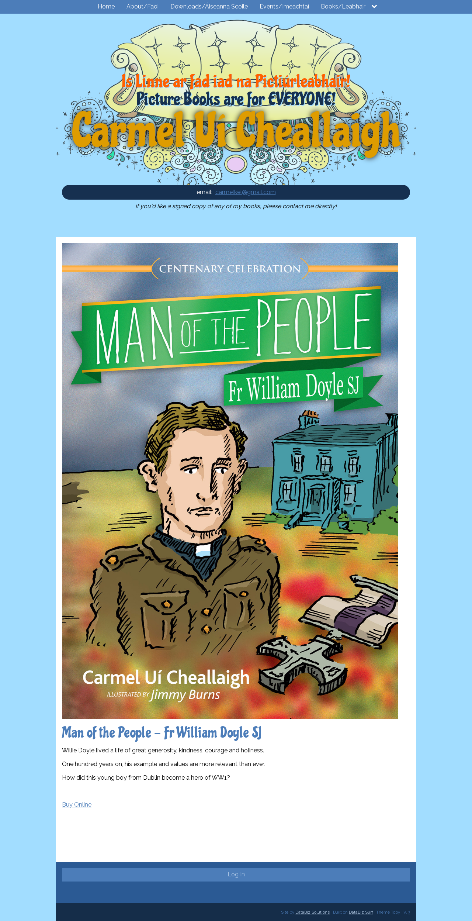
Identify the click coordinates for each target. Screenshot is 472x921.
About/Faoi (142, 6)
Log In (236, 874)
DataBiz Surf (361, 912)
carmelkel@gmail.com (245, 192)
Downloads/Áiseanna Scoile (209, 6)
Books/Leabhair (343, 6)
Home (106, 6)
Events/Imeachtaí (284, 6)
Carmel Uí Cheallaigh (236, 131)
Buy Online (76, 804)
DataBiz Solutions (312, 912)
